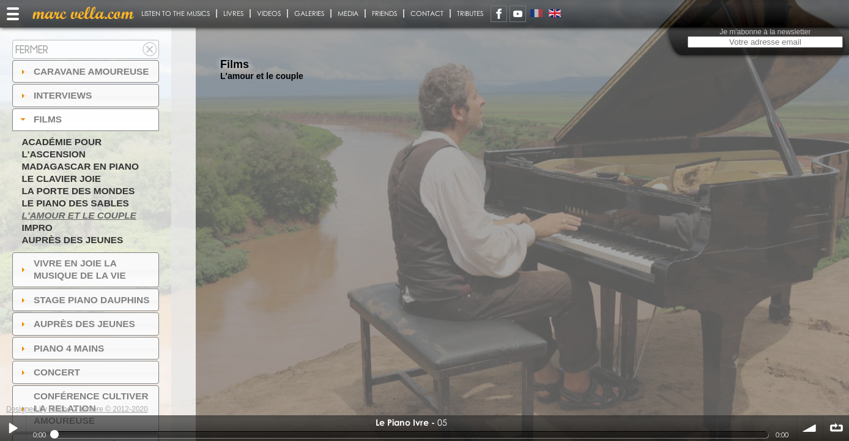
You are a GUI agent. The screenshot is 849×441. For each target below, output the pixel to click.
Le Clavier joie (61, 178)
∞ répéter (836, 428)
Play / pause (13, 428)
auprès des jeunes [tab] (76, 323)
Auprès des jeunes (72, 240)
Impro (36, 227)
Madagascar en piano (80, 166)
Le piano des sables (74, 203)
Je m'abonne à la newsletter (764, 32)
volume (810, 428)
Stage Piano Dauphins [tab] (84, 300)
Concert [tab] (49, 372)
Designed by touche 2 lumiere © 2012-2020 (77, 409)
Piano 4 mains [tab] (61, 348)
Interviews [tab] (55, 95)
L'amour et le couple (78, 215)
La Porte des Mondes (78, 191)
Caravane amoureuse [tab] (83, 71)
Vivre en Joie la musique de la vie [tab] (72, 269)
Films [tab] (40, 119)
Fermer (31, 49)
